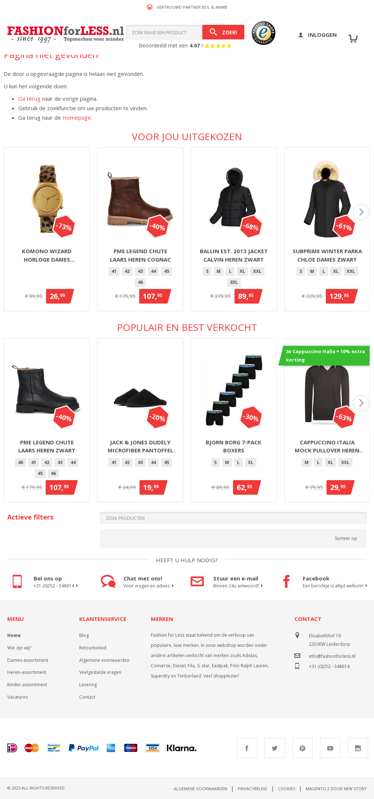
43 (140, 271)
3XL (234, 282)
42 (127, 271)
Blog (84, 635)
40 (20, 462)
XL (242, 271)
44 (153, 271)
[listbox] (140, 278)
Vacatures (17, 697)
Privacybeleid (252, 788)
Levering (88, 685)
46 (140, 282)
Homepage (76, 117)
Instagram (358, 748)
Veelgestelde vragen (100, 672)
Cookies (286, 788)
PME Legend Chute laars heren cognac (140, 255)
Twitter (274, 748)
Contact (87, 697)
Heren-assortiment (26, 672)
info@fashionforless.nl (332, 656)
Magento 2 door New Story (336, 788)
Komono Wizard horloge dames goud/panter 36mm (47, 255)
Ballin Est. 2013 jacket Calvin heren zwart (234, 255)
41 (114, 271)
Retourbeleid (92, 648)
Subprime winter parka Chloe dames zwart (327, 255)
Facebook (247, 748)
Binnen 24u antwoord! (239, 586)
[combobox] (185, 32)
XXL (257, 271)
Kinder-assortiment (27, 685)
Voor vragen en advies (149, 586)
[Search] (223, 32)
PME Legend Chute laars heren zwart (46, 446)
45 (166, 271)
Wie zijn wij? (19, 648)
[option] (113, 271)
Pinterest (302, 748)
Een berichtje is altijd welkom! (334, 586)
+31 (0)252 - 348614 (57, 586)
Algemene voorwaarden (104, 660)
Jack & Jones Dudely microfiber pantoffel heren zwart (140, 447)
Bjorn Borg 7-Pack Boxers (234, 446)
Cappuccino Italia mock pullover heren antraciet (327, 447)
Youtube (330, 748)
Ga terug (29, 98)
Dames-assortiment (27, 660)
